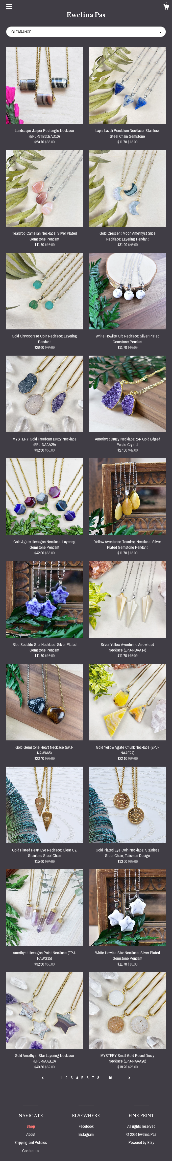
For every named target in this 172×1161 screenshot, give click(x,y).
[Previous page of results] (43, 1077)
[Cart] (166, 7)
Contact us (30, 1150)
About (30, 1134)
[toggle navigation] (9, 6)
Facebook (86, 1126)
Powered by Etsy (141, 1142)
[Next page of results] (129, 1077)
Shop (31, 1126)
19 (110, 1077)
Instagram (86, 1134)
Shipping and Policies (30, 1142)
